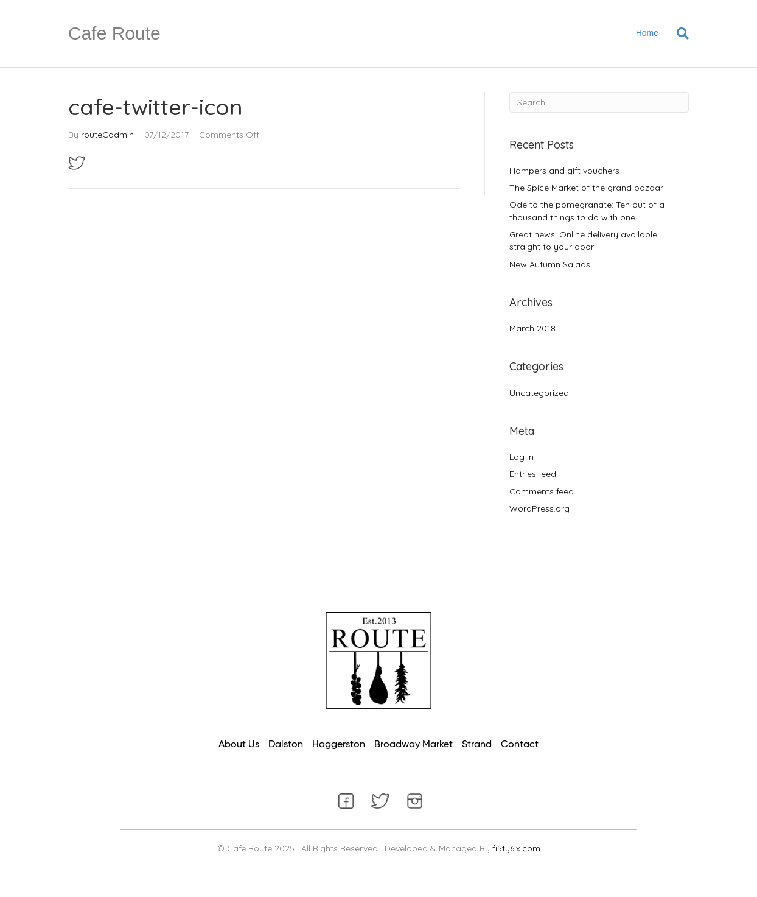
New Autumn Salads (549, 264)
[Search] (678, 33)
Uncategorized (539, 392)
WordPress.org (539, 508)
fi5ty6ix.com (516, 848)
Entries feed (532, 473)
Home (647, 33)
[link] (238, 745)
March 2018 (532, 328)
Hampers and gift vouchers (564, 170)
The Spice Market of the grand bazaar (586, 187)
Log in (521, 456)
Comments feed (541, 491)
